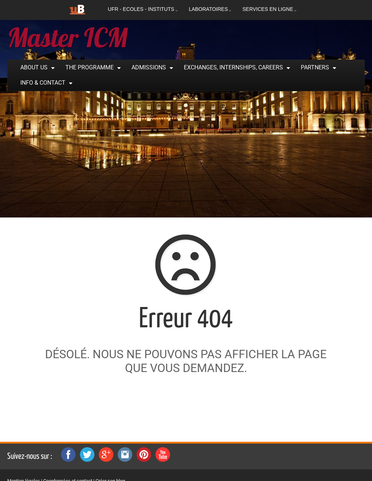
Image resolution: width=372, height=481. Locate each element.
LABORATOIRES (210, 9)
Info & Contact (42, 82)
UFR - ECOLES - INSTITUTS (143, 9)
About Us (34, 67)
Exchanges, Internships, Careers (233, 67)
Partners (315, 67)
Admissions (149, 67)
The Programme (89, 67)
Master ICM (67, 37)
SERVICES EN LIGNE (269, 9)
